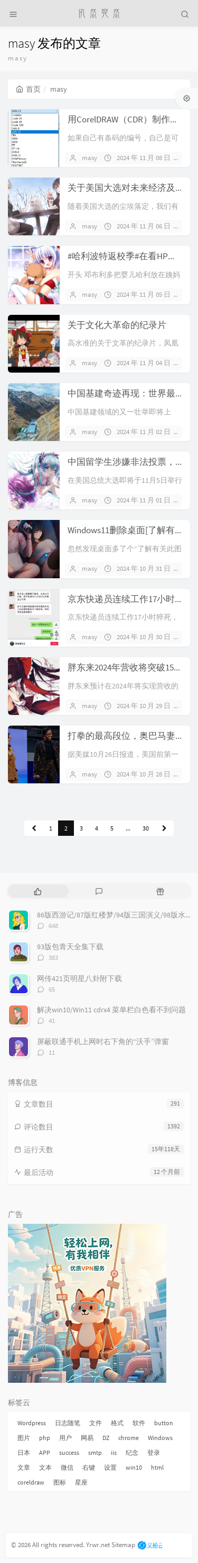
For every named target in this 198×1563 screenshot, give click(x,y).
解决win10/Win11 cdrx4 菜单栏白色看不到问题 (111, 1009)
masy (89, 157)
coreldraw (30, 1482)
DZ (105, 1438)
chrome (128, 1438)
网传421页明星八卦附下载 (79, 978)
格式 (117, 1423)
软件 (139, 1423)
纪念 (132, 1452)
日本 (23, 1452)
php (44, 1438)
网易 (87, 1438)
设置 (110, 1467)
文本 (45, 1467)
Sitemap (123, 1544)
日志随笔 (67, 1423)
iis (114, 1452)
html (157, 1467)
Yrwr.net (98, 1544)
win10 (134, 1467)
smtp (95, 1452)
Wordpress (31, 1423)
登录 (153, 1452)
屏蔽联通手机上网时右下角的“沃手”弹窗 (103, 1041)
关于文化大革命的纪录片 (117, 325)
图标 (59, 1482)
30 (146, 828)
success (69, 1452)
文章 (23, 1467)
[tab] (37, 891)
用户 (65, 1438)
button (163, 1423)
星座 (81, 1482)
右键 (88, 1467)
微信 (67, 1467)
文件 (95, 1423)
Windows (160, 1438)
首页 (28, 89)
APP (44, 1452)
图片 (23, 1438)
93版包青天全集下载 (70, 946)
